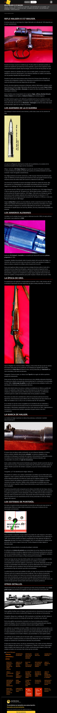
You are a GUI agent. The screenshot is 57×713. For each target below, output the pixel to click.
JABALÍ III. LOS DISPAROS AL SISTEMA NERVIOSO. (19, 664)
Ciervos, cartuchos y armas (9, 657)
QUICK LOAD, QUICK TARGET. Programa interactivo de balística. (9, 691)
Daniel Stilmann (10, 652)
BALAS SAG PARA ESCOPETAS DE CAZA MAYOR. (28, 664)
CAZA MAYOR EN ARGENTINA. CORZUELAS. (29, 692)
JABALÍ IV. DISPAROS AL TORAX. (47, 663)
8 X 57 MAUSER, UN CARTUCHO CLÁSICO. (38, 692)
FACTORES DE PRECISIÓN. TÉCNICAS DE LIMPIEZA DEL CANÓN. (28, 674)
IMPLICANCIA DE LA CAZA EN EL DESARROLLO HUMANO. (38, 664)
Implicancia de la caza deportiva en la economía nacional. (47, 682)
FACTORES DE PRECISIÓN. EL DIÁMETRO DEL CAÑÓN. (38, 674)
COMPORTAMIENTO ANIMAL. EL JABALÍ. (19, 690)
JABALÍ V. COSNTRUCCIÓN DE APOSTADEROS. (9, 674)
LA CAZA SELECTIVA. (37, 654)
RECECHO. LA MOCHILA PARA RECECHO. (47, 690)
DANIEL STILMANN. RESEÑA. (18, 682)
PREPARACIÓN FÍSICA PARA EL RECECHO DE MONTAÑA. (28, 656)
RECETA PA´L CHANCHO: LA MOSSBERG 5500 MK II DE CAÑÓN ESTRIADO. (9, 666)
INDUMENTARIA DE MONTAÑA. (19, 654)
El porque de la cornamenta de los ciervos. (38, 682)
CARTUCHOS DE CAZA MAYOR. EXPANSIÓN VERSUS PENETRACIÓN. (9, 683)
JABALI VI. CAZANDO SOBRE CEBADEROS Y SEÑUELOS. (19, 674)
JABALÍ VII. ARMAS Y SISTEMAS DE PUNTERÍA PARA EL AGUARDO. (47, 674)
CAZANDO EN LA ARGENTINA (47, 654)
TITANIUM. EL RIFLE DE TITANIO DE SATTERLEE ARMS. (28, 683)
